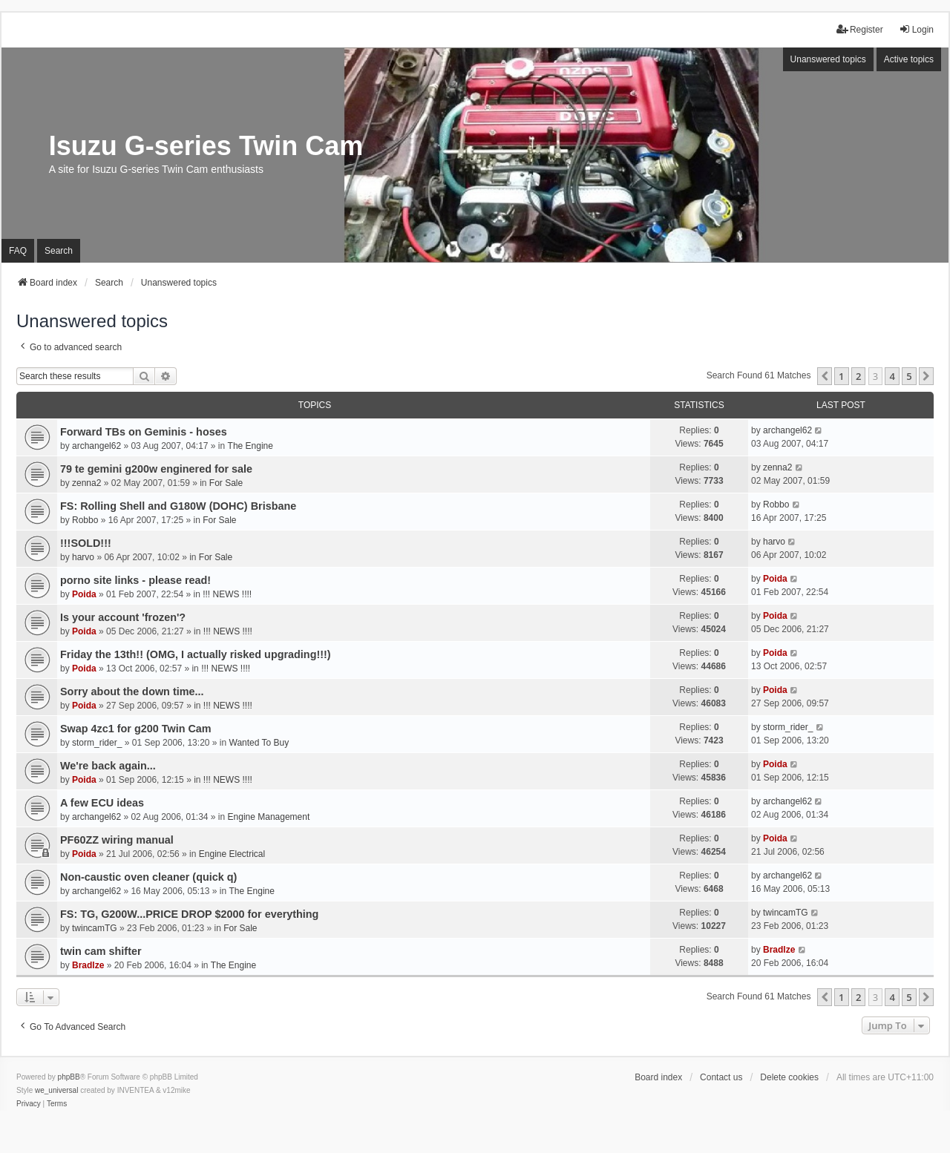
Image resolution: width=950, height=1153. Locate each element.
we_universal (56, 1090)
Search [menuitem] (59, 251)
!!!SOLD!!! (85, 543)
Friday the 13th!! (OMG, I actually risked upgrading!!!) (195, 654)
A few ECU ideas (102, 803)
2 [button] (858, 376)
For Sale (226, 483)
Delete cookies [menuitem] (789, 1077)
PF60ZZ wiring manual (117, 840)
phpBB (69, 1077)
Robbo (85, 520)
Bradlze (88, 965)
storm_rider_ (97, 743)
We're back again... (108, 766)
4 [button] (891, 376)
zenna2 (86, 483)
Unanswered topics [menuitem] (828, 59)
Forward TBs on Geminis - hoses (143, 432)
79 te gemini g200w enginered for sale (156, 469)
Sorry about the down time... (132, 691)
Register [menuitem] (859, 29)
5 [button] (908, 376)
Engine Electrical (232, 854)
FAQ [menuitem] (18, 251)
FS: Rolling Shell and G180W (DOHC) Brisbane (178, 506)
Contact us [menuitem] (721, 1077)
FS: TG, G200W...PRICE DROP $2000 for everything (189, 914)
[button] (824, 376)
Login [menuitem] (916, 29)
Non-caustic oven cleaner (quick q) (148, 877)
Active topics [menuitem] (909, 59)
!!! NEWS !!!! (227, 594)
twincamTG (94, 928)
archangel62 (96, 446)
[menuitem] (28, 1104)
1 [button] (841, 376)
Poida (84, 594)
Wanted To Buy (259, 743)
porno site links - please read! (135, 580)
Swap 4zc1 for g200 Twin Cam (136, 729)
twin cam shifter (101, 951)
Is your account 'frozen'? (123, 617)
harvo (83, 557)
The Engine (250, 446)
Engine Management (269, 817)
